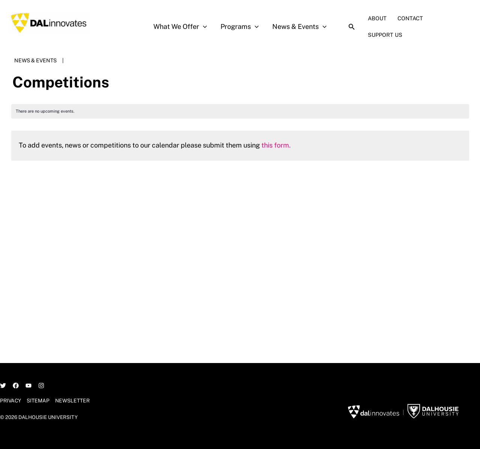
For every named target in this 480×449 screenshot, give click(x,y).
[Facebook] (16, 386)
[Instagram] (41, 386)
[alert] (240, 111)
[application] (203, 26)
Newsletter (72, 401)
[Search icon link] (351, 28)
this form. (276, 145)
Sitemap (38, 401)
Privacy (11, 401)
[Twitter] (3, 386)
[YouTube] (29, 386)
